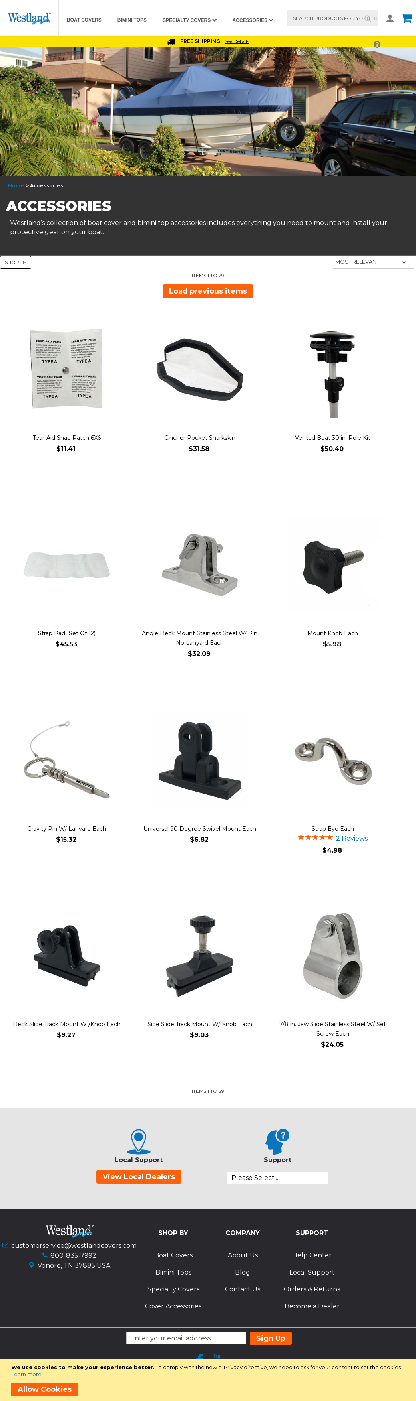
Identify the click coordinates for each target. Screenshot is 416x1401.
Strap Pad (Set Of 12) (67, 633)
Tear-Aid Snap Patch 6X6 (67, 437)
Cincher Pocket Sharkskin (199, 437)
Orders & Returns (312, 1289)
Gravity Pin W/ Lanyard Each (66, 828)
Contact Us (242, 1289)
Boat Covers (173, 1255)
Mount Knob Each (332, 633)
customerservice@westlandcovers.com (74, 1245)
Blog (242, 1272)
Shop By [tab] (15, 262)
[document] (209, 1380)
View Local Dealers (139, 1176)
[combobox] (332, 18)
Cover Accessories (173, 1306)
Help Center (312, 1255)
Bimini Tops (173, 1272)
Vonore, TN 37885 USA (74, 1265)
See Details (237, 41)
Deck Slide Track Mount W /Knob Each (67, 1024)
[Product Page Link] (66, 370)
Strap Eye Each (333, 828)
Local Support (312, 1272)
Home (16, 186)
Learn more (26, 1374)
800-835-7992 (73, 1255)
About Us (243, 1255)
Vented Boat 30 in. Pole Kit (332, 437)
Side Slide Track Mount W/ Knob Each (199, 1024)
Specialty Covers (173, 1289)
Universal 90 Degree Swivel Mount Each (199, 828)
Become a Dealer (312, 1306)
